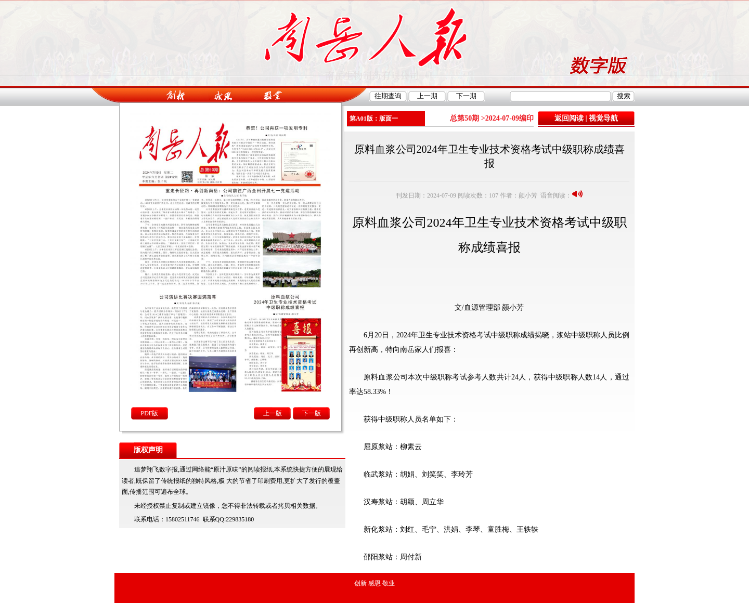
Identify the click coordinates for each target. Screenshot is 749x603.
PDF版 (149, 413)
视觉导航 (603, 118)
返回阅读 (569, 118)
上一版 (272, 413)
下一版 (311, 413)
